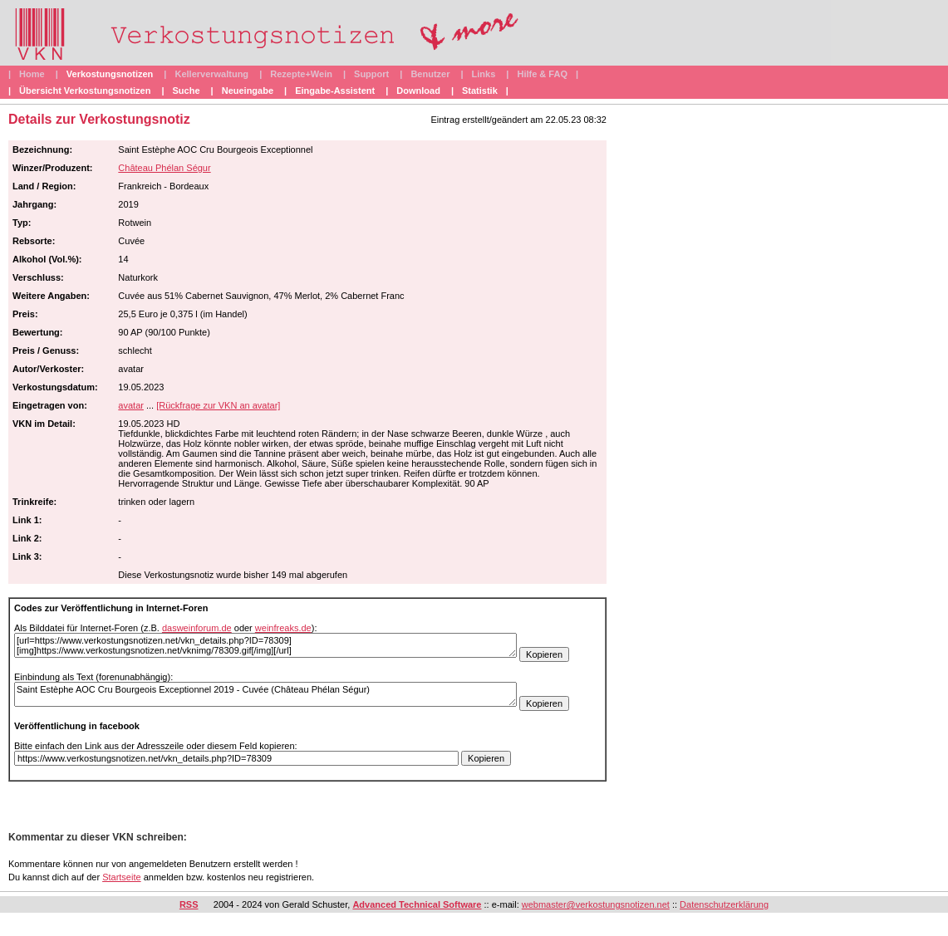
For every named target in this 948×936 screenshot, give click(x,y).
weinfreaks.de (283, 628)
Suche (186, 91)
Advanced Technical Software (416, 904)
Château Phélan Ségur (164, 168)
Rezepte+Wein (301, 74)
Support (371, 74)
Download (418, 91)
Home (32, 74)
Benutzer (429, 74)
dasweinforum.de (197, 628)
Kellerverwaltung (211, 74)
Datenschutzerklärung (724, 904)
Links (484, 74)
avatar (131, 405)
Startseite (121, 877)
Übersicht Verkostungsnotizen (84, 91)
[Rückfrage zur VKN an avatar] (218, 405)
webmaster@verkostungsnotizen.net (596, 904)
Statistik (480, 91)
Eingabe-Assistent (335, 91)
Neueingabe (247, 91)
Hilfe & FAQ (542, 74)
